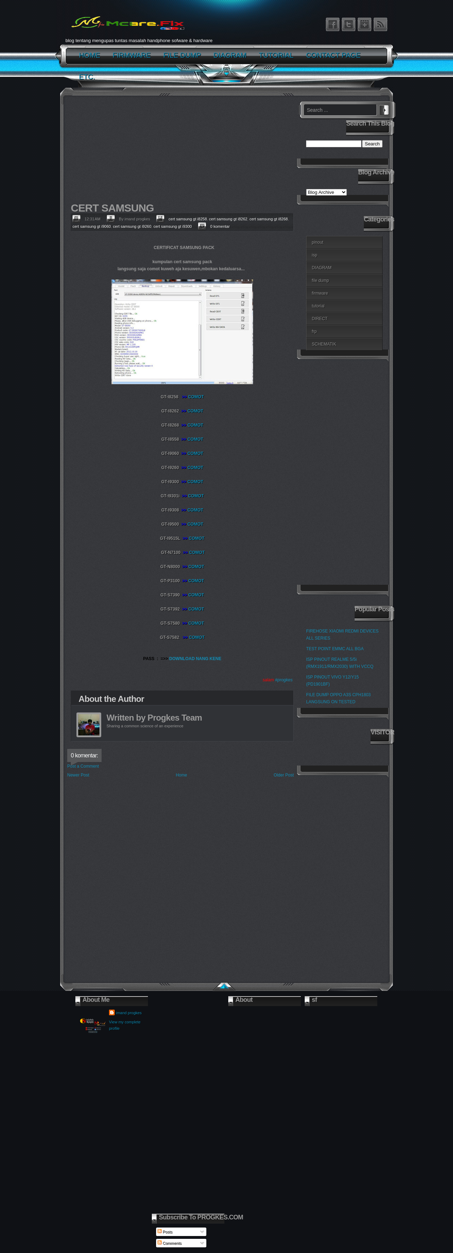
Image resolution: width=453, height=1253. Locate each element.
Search (384, 109)
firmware (320, 293)
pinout (317, 242)
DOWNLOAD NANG (189, 658)
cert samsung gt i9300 (173, 226)
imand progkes (129, 1013)
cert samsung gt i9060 (92, 226)
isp (314, 255)
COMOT (196, 396)
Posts (165, 1232)
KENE (215, 658)
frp (314, 331)
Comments (169, 1243)
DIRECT (320, 318)
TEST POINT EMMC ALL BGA (335, 648)
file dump (320, 280)
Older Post (284, 775)
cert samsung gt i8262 (228, 219)
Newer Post (78, 775)
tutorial (318, 306)
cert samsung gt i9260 (132, 226)
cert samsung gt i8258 (187, 219)
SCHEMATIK (324, 344)
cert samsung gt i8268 (269, 219)
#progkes (283, 679)
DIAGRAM (322, 267)
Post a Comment (83, 766)
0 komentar (220, 226)
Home (181, 775)
